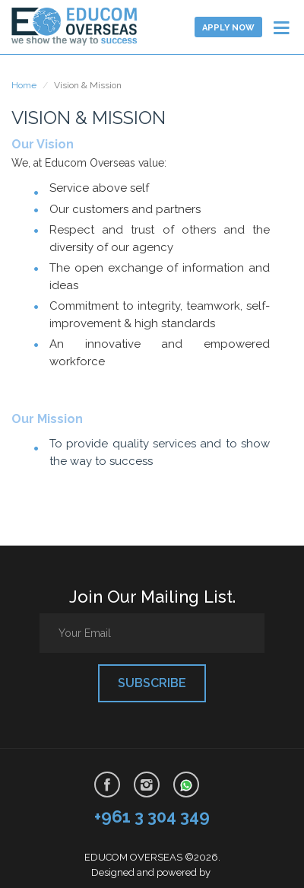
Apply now (228, 28)
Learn (76, 27)
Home (23, 85)
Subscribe (152, 683)
